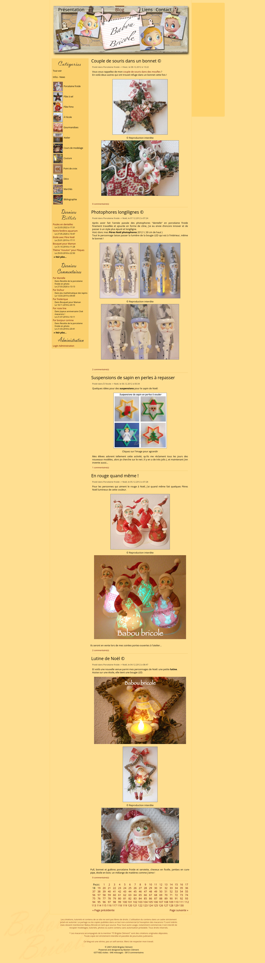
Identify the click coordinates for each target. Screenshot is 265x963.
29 (150, 888)
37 (93, 891)
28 (145, 888)
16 (181, 884)
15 (176, 884)
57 (99, 895)
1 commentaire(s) (100, 467)
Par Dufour (58, 290)
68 (155, 895)
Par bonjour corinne (63, 320)
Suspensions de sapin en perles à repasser (133, 377)
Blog (119, 9)
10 (150, 884)
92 (181, 898)
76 (99, 898)
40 (109, 891)
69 (160, 895)
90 (171, 898)
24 (124, 888)
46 (140, 891)
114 (99, 905)
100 (125, 902)
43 (124, 891)
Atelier (61, 137)
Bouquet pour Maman (64, 243)
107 (161, 902)
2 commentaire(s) (100, 369)
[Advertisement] (208, 60)
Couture (62, 158)
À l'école (62, 117)
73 (181, 895)
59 (109, 895)
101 (130, 902)
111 (181, 902)
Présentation (71, 9)
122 (140, 905)
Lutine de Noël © (108, 658)
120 (130, 905)
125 (155, 905)
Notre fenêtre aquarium (65, 230)
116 (109, 905)
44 (129, 891)
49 (155, 891)
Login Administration (63, 345)
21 (109, 888)
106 (155, 902)
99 (119, 902)
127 (166, 905)
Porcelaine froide (67, 86)
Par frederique (60, 299)
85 (145, 898)
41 (114, 891)
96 (104, 902)
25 (129, 888)
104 (145, 902)
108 (166, 902)
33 (171, 888)
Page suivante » (179, 910)
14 (171, 884)
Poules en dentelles (63, 224)
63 (129, 895)
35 (181, 888)
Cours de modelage (68, 148)
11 (155, 884)
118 (119, 905)
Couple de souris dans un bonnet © (126, 61)
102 (135, 902)
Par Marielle (59, 278)
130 (181, 905)
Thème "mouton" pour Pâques (68, 250)
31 (160, 888)
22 (114, 888)
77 (104, 898)
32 (166, 888)
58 (104, 895)
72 (176, 895)
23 (119, 888)
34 (176, 888)
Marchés (62, 189)
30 (155, 888)
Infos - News (59, 77)
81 (124, 898)
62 (124, 895)
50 (160, 891)
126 (161, 905)
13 (166, 884)
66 (145, 895)
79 (114, 898)
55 (186, 891)
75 (93, 898)
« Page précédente (103, 910)
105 (150, 902)
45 (135, 891)
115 (104, 905)
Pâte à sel (63, 96)
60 (114, 895)
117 (114, 905)
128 (171, 905)
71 (171, 895)
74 (186, 895)
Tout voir (57, 70)
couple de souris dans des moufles (141, 71)
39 (104, 891)
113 (94, 905)
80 (119, 898)
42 (119, 891)
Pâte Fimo (63, 106)
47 (145, 891)
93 (186, 898)
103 (140, 902)
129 (176, 905)
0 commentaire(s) (100, 203)
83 (135, 898)
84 (140, 898)
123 (145, 905)
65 (140, 895)
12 (160, 884)
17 (186, 884)
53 (176, 891)
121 (135, 905)
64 (135, 895)
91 (176, 898)
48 (150, 891)
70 (166, 895)
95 (99, 902)
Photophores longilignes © (117, 212)
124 (150, 905)
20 (104, 888)
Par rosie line (59, 308)
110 (176, 902)
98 (114, 902)
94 (93, 902)
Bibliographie (65, 199)
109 (171, 902)
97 (109, 902)
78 (109, 898)
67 (150, 895)
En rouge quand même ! (115, 476)
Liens (147, 9)
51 (166, 891)
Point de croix (65, 168)
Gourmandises (65, 127)
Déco (61, 178)
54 (181, 891)
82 (129, 898)
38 (99, 891)
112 (186, 902)
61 (119, 895)
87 (155, 898)
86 (150, 898)
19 (99, 888)
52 (171, 891)
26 (135, 888)
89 (166, 898)
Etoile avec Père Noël (64, 237)
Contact (164, 9)
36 (186, 888)
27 (140, 888)
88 (160, 898)
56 (93, 895)
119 (125, 905)
